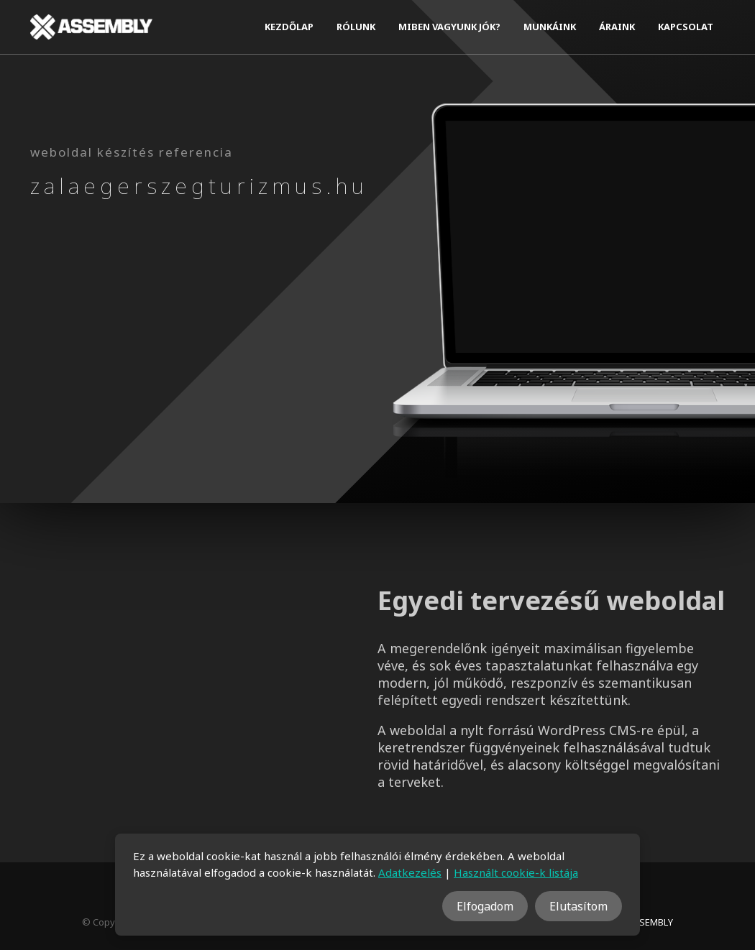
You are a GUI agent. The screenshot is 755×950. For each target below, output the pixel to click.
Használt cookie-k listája (516, 872)
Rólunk (356, 26)
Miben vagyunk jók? (449, 26)
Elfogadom (485, 906)
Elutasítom (578, 906)
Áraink (617, 26)
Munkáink (549, 26)
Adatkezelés (409, 872)
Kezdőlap (289, 26)
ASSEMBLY (650, 922)
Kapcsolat (685, 26)
